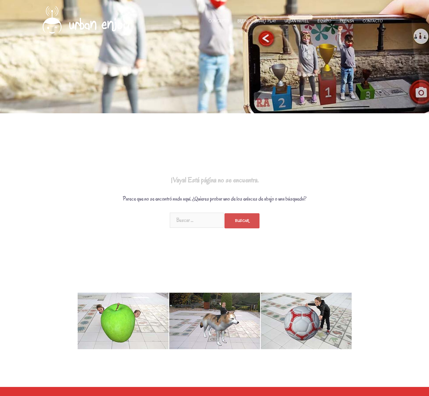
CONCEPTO (218, 21)
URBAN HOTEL (297, 21)
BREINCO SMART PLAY (256, 21)
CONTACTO (372, 21)
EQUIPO (324, 21)
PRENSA (347, 21)
